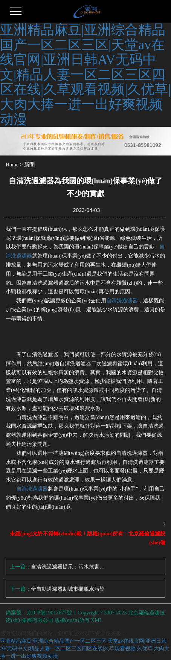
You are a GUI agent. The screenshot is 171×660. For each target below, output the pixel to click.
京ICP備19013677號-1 (51, 613)
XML (96, 620)
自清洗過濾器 (122, 300)
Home (12, 165)
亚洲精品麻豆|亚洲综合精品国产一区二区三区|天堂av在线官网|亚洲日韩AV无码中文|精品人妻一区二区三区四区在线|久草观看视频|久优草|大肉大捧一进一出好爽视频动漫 (85, 74)
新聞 (29, 165)
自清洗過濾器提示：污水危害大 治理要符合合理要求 (69, 567)
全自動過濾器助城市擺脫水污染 (68, 589)
